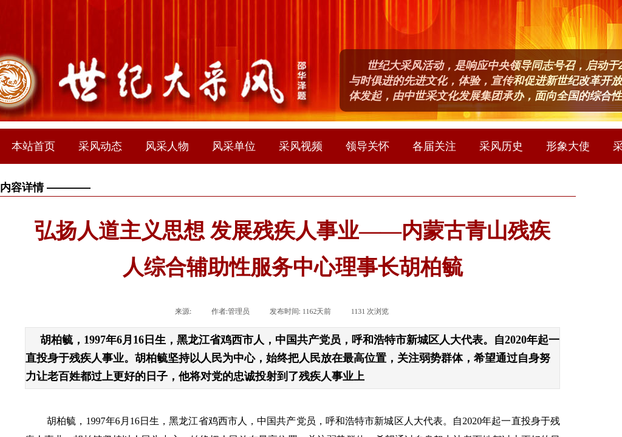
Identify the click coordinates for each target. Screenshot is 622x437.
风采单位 (234, 146)
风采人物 (167, 146)
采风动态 (100, 146)
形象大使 (568, 146)
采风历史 (501, 146)
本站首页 (33, 146)
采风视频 (301, 146)
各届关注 (434, 146)
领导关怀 (367, 146)
